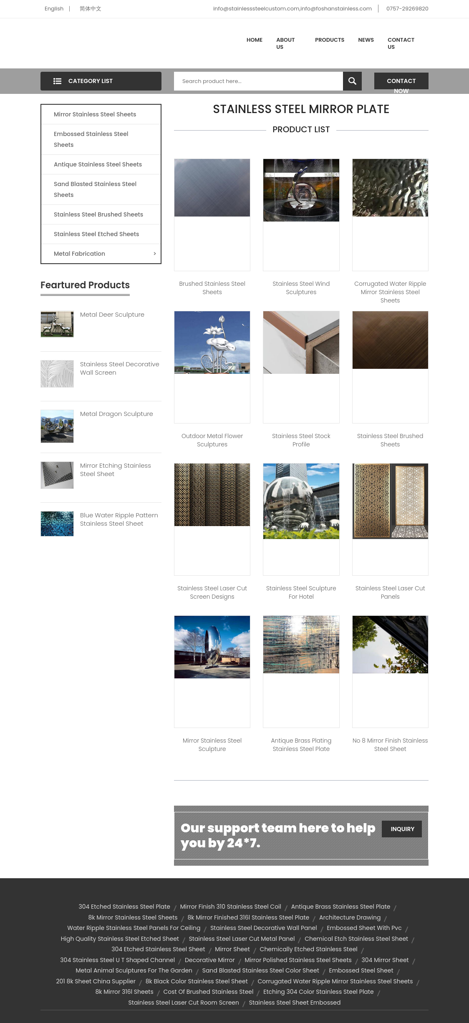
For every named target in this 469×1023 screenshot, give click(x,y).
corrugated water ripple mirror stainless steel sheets (335, 981)
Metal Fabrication (105, 253)
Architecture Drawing (350, 917)
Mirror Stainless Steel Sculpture (212, 744)
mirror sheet (232, 949)
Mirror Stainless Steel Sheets (95, 114)
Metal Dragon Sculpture (116, 414)
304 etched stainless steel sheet (158, 949)
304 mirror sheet (385, 960)
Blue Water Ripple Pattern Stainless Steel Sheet (119, 519)
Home (254, 40)
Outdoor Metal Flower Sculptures (212, 440)
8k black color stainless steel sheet (197, 981)
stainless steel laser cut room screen (184, 1002)
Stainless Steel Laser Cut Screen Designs (212, 592)
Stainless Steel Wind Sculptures (301, 288)
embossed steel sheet (361, 970)
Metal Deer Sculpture (112, 314)
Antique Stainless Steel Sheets (98, 164)
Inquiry (403, 829)
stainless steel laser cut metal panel (242, 939)
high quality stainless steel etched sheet (120, 939)
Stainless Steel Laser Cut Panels (390, 592)
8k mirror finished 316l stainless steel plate (248, 917)
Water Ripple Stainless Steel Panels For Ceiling (133, 928)
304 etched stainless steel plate (125, 906)
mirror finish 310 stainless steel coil (230, 906)
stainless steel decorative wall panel (263, 928)
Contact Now (401, 83)
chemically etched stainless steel (309, 949)
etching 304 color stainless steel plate (318, 992)
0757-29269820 (407, 9)
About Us (285, 43)
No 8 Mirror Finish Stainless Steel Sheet (390, 744)
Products (329, 40)
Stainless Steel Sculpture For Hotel (301, 592)
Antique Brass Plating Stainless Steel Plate (301, 744)
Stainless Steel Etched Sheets (96, 234)
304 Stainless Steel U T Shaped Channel (117, 960)
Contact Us (401, 43)
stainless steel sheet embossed (295, 1002)
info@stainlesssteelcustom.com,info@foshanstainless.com (292, 9)
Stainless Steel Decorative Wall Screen (119, 368)
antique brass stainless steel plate (341, 906)
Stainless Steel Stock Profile (301, 440)
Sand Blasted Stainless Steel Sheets (95, 189)
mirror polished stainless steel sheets (298, 960)
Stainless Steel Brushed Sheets (98, 214)
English (54, 9)
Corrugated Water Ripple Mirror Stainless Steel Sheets (390, 292)
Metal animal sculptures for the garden (134, 970)
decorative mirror (210, 960)
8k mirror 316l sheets (124, 992)
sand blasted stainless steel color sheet (260, 970)
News (366, 40)
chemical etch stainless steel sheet (356, 939)
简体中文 (90, 9)
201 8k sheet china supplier (96, 981)
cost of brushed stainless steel (209, 992)
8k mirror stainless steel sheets (133, 917)
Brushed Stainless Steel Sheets (212, 288)
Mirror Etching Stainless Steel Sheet (115, 469)
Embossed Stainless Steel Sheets (91, 139)
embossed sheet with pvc (364, 928)
